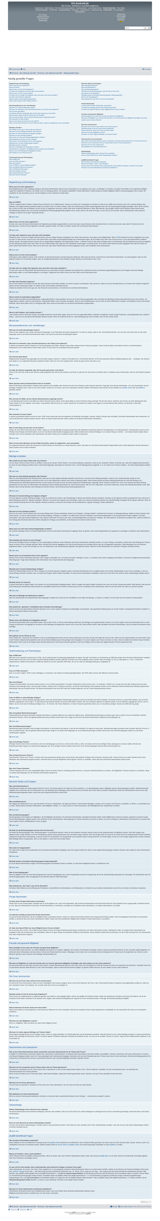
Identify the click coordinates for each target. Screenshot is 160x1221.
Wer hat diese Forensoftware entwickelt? (93, 162)
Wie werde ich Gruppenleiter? (90, 93)
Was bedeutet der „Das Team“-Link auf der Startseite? (97, 99)
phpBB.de (141, 388)
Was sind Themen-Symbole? (18, 175)
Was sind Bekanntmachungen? (18, 169)
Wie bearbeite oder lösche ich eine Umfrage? (23, 139)
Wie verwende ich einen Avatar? (19, 119)
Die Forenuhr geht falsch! (17, 111)
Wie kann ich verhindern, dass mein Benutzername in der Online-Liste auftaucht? (34, 109)
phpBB (73, 1212)
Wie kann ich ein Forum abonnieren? (92, 145)
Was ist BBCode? (14, 159)
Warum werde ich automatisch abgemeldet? (22, 99)
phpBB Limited (127, 388)
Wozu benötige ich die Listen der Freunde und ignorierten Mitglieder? (102, 116)
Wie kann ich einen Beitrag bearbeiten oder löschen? (25, 131)
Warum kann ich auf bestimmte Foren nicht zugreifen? (25, 141)
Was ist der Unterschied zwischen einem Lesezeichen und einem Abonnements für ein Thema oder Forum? (114, 141)
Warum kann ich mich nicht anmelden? (21, 93)
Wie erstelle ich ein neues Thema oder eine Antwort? (25, 129)
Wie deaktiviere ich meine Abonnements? (94, 146)
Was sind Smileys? (15, 163)
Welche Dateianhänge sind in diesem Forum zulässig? (97, 153)
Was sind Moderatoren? (88, 87)
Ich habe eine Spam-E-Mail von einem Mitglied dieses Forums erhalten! (103, 109)
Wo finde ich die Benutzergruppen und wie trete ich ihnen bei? (100, 91)
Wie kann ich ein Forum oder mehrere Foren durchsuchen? (99, 126)
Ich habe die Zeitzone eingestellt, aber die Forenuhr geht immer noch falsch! (32, 113)
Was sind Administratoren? (89, 85)
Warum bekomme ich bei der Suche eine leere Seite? (97, 130)
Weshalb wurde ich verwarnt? (18, 145)
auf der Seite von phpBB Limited (68, 1145)
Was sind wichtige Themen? (17, 171)
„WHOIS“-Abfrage (18, 1171)
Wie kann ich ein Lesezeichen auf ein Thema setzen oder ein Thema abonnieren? (106, 143)
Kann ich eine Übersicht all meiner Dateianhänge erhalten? (99, 155)
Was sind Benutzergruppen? (90, 89)
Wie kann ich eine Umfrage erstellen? (20, 135)
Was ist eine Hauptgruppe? (89, 97)
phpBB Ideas (104, 1156)
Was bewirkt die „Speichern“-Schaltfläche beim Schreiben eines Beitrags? (31, 149)
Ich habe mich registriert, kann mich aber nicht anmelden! (26, 91)
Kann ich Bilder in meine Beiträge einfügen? (22, 165)
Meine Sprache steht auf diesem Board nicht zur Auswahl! (26, 115)
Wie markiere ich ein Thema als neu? (20, 152)
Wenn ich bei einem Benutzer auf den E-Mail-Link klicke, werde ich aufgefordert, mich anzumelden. (39, 123)
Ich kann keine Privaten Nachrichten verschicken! (96, 105)
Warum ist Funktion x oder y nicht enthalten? (94, 163)
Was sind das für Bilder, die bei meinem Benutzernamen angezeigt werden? (32, 117)
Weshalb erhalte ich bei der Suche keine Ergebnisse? (97, 128)
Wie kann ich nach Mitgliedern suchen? (93, 132)
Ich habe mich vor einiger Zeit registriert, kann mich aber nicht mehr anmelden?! (33, 95)
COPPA (118, 237)
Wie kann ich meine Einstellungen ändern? (22, 107)
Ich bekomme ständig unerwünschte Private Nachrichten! (98, 107)
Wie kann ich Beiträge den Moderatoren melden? (24, 147)
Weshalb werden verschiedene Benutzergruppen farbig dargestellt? (101, 95)
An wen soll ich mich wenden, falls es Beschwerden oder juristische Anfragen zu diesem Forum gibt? (112, 165)
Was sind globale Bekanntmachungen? (21, 167)
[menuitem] (22, 69)
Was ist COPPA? (14, 87)
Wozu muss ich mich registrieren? (19, 85)
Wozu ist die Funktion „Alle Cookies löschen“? (23, 101)
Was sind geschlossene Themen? (19, 173)
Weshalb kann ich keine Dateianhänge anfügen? (24, 143)
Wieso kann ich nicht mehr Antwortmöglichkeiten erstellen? (27, 137)
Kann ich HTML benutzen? (17, 161)
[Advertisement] (80, 48)
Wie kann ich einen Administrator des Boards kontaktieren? (99, 167)
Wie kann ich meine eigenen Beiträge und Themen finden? (99, 134)
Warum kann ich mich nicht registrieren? (21, 89)
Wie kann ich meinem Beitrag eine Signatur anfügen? (25, 133)
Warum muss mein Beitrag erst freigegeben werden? (25, 151)
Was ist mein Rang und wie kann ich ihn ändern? (24, 121)
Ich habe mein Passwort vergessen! (20, 97)
